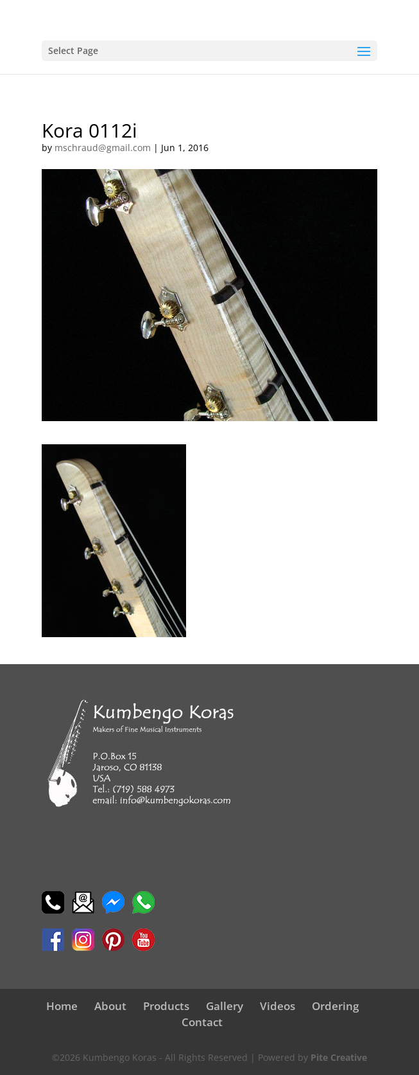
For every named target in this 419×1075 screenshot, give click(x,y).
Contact (202, 1022)
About (110, 1005)
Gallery (224, 1005)
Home (62, 1005)
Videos (277, 1005)
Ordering (335, 1005)
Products (166, 1005)
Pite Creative (339, 1057)
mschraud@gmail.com (103, 147)
